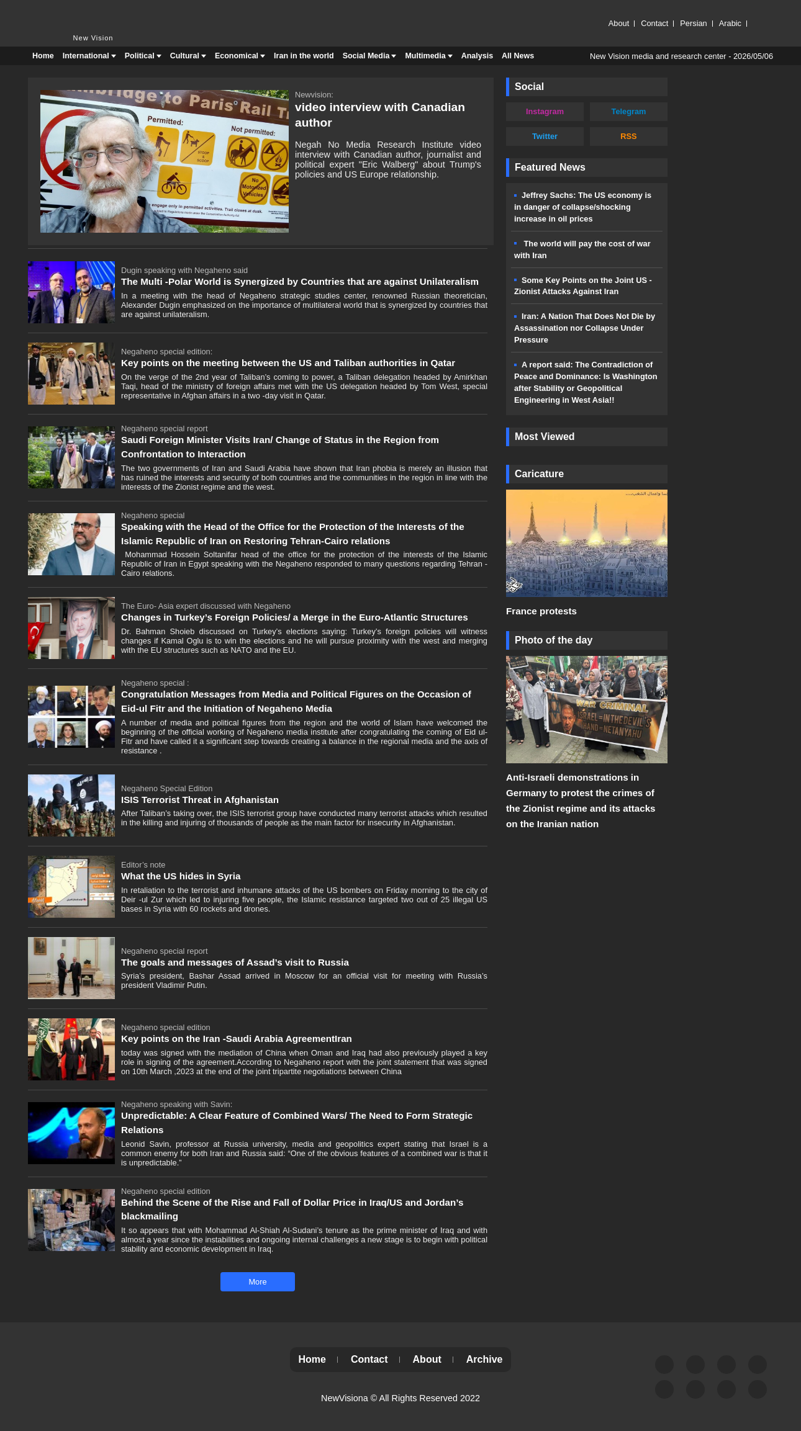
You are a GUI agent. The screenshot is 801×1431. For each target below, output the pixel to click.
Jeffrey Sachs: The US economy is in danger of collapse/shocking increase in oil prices (582, 207)
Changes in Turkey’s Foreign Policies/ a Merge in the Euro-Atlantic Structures (294, 617)
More (257, 1281)
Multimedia (425, 56)
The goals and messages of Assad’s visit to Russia (235, 962)
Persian (693, 23)
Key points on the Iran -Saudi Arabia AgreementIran (236, 1038)
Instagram (545, 111)
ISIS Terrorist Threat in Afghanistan (200, 799)
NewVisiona (344, 1398)
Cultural (184, 56)
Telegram (629, 111)
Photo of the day (553, 640)
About (619, 23)
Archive (484, 1359)
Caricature (539, 474)
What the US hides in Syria (180, 876)
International (86, 56)
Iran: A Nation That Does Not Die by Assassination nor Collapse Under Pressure (584, 328)
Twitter (545, 136)
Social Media (366, 56)
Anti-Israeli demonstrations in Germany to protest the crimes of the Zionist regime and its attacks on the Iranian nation (581, 800)
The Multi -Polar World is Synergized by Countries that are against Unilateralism (300, 281)
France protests (541, 611)
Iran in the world (304, 56)
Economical (236, 56)
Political (140, 56)
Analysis (477, 56)
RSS (628, 136)
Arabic (730, 23)
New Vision (53, 11)
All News (518, 56)
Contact (654, 23)
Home (43, 56)
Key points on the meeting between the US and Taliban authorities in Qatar (288, 362)
